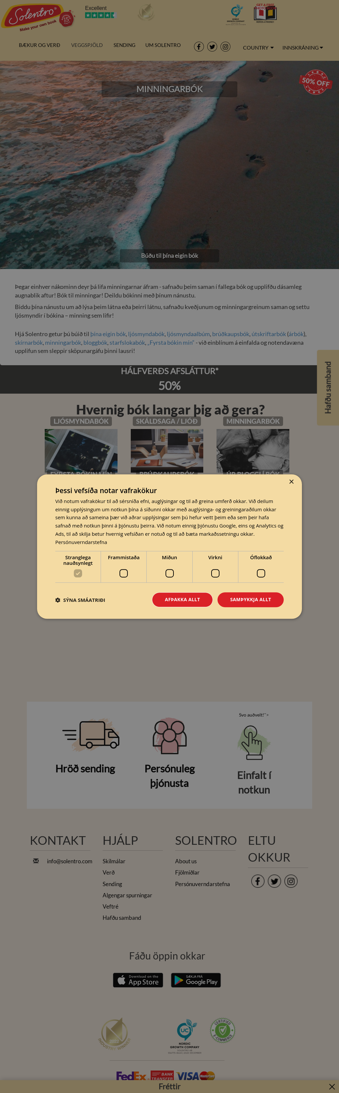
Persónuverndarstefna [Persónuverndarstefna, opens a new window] (81, 542)
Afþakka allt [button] (182, 600)
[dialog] (169, 546)
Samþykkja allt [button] (250, 600)
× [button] (291, 482)
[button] (80, 600)
